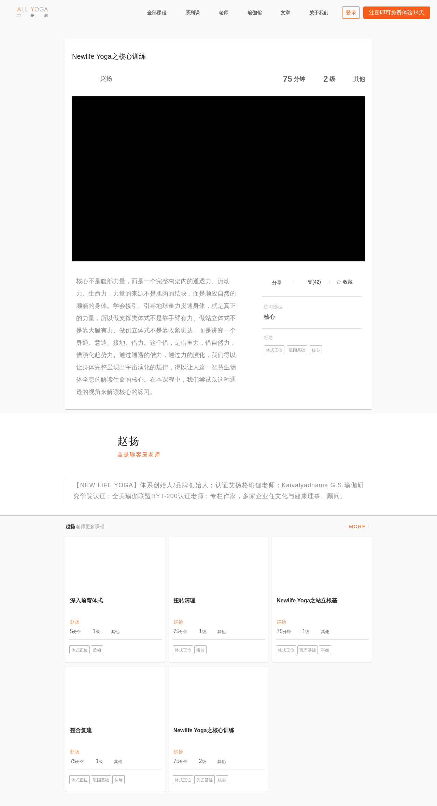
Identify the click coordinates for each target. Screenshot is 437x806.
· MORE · (357, 526)
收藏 (348, 282)
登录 (351, 12)
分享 (277, 282)
